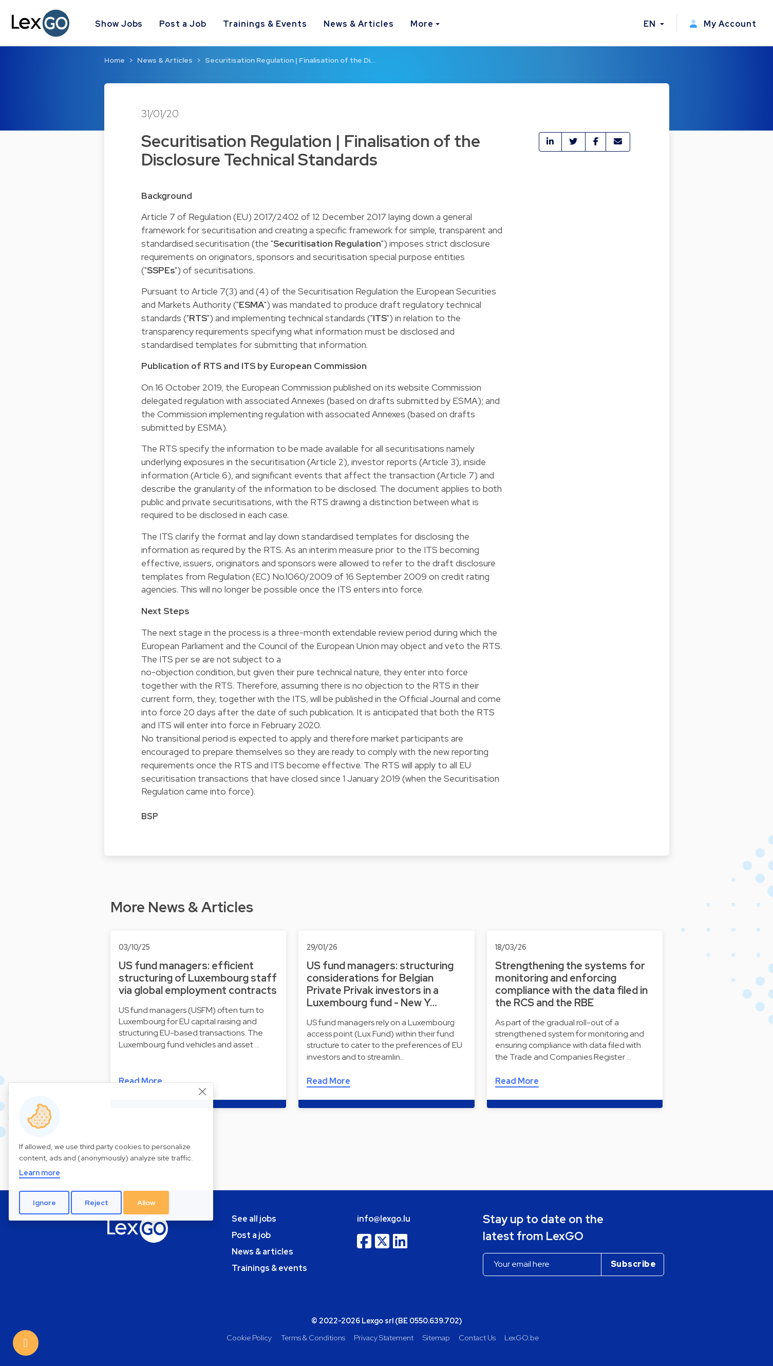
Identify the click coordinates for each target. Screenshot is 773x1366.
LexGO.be (521, 1337)
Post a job (251, 1235)
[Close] (203, 1091)
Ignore (44, 1202)
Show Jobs (119, 24)
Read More (328, 1081)
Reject (96, 1202)
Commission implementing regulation (231, 414)
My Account (723, 24)
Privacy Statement (383, 1337)
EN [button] (651, 24)
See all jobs (254, 1218)
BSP (149, 816)
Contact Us (477, 1337)
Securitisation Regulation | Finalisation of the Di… (290, 60)
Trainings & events (269, 1268)
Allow (146, 1202)
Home (114, 60)
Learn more (39, 1172)
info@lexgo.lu (383, 1218)
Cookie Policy (249, 1337)
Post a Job (182, 24)
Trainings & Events (265, 24)
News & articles (262, 1251)
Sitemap (436, 1337)
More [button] (421, 24)
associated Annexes (284, 401)
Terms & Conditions (313, 1337)
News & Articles (358, 24)
